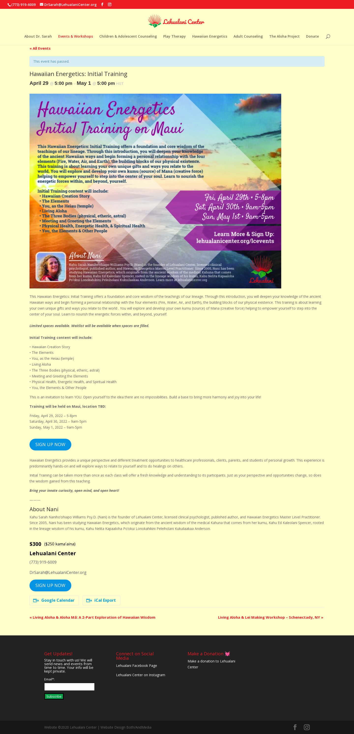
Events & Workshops (75, 37)
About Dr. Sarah (38, 37)
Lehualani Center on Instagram (140, 675)
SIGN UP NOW (50, 444)
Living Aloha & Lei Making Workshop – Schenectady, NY (270, 617)
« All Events (40, 48)
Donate (312, 37)
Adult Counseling (248, 37)
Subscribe (53, 696)
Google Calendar (53, 600)
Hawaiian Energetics (209, 37)
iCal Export (101, 600)
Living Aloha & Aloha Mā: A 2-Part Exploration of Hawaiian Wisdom (92, 617)
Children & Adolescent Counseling (128, 37)
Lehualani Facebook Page (136, 665)
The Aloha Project (284, 37)
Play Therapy (174, 37)
